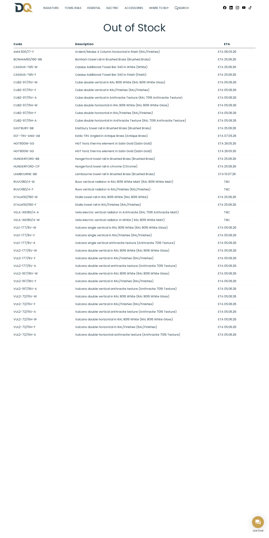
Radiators (51, 8)
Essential (94, 8)
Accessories (134, 8)
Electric (112, 8)
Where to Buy (159, 8)
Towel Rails (73, 8)
